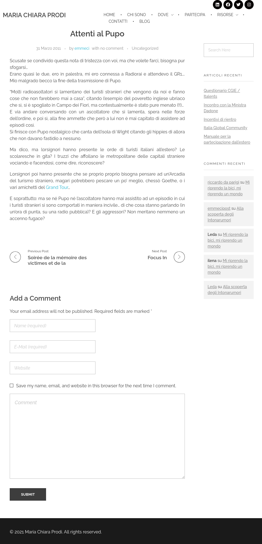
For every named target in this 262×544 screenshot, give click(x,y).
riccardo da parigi (223, 182)
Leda (212, 287)
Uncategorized (145, 48)
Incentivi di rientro (220, 119)
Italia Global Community (225, 128)
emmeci (82, 48)
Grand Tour (57, 187)
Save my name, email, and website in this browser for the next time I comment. (96, 385)
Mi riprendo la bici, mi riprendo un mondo (229, 188)
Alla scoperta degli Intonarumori (226, 214)
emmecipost (219, 208)
